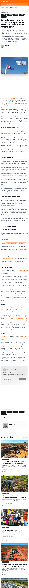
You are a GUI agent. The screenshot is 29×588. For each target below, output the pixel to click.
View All (25, 437)
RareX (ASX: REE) (5, 336)
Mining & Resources (4, 12)
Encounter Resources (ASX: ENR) (8, 320)
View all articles (12, 426)
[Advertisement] (14, 85)
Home (2, 7)
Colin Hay (7, 45)
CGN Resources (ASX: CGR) (17, 307)
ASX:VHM (21, 14)
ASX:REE (16, 14)
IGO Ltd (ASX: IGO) (22, 320)
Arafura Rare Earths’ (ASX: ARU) (8, 98)
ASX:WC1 (4, 16)
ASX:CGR (10, 14)
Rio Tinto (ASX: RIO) (22, 318)
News (7, 7)
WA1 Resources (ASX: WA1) (11, 318)
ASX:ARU (4, 14)
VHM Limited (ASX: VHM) (12, 242)
